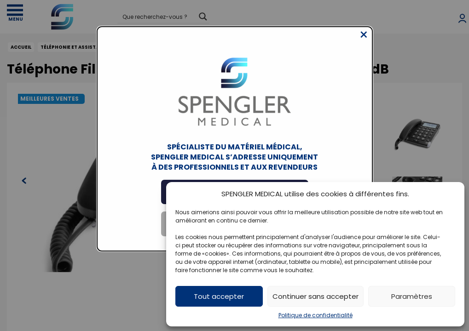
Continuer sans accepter (315, 296)
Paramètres (411, 296)
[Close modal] (364, 41)
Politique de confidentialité (315, 315)
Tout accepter (219, 296)
